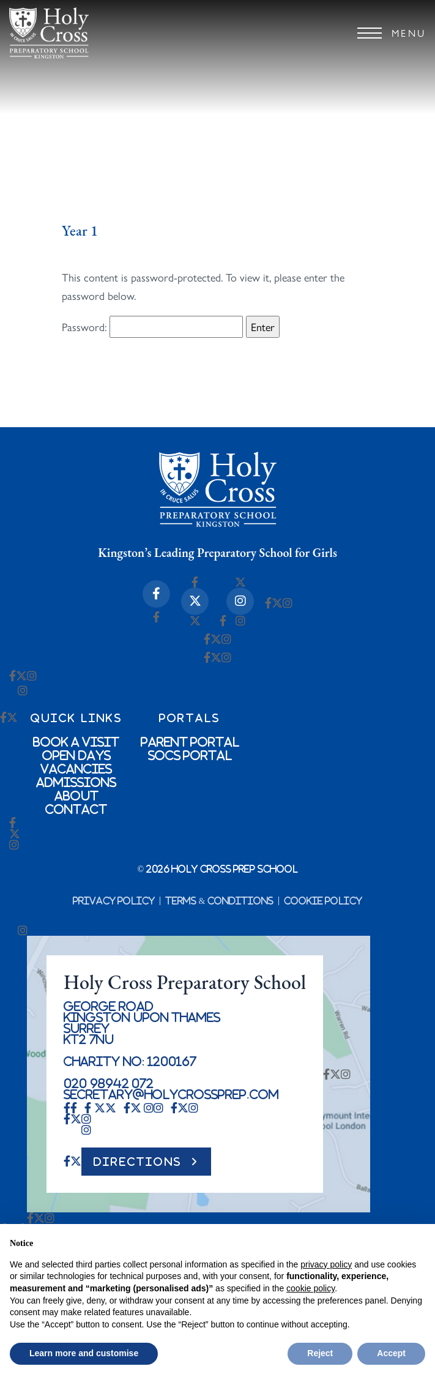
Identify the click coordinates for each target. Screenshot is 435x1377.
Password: (152, 327)
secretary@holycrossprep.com (171, 1094)
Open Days (76, 755)
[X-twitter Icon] (195, 601)
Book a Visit (76, 741)
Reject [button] (320, 1353)
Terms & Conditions (219, 901)
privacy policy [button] (326, 1264)
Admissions (76, 782)
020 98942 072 (109, 1083)
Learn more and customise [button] (83, 1353)
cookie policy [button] (310, 1288)
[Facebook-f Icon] (156, 594)
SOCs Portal (190, 755)
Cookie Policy (323, 901)
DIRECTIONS (138, 1161)
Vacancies (76, 768)
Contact (76, 809)
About (76, 795)
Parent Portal (190, 741)
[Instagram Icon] (240, 601)
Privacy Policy (114, 901)
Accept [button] (391, 1353)
